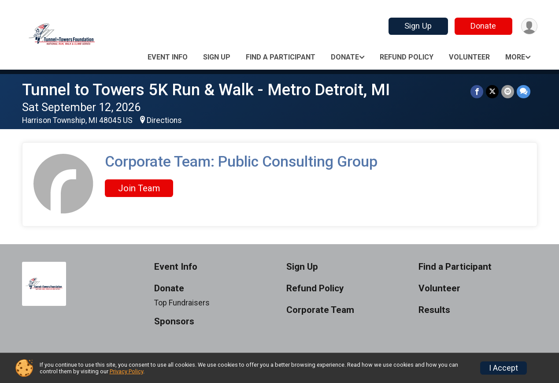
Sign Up (418, 25)
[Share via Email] (507, 91)
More (515, 57)
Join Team (139, 188)
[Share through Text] (523, 91)
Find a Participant (280, 57)
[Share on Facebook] (476, 91)
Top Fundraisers (182, 302)
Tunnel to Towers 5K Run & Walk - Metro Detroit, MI (206, 89)
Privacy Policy (126, 371)
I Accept (503, 368)
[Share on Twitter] (492, 91)
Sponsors (174, 321)
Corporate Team (320, 310)
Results (434, 310)
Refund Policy (406, 57)
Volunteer (469, 57)
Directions (164, 120)
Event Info (168, 57)
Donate (483, 25)
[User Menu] (529, 26)
